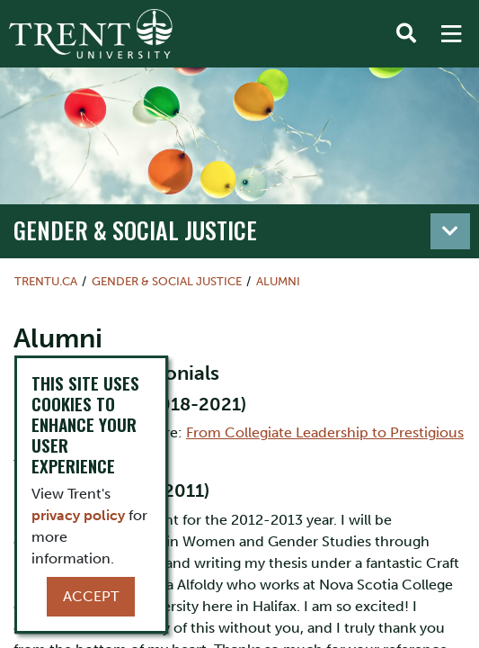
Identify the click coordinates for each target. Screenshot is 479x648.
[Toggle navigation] (450, 231)
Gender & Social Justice (135, 230)
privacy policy (78, 515)
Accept (91, 596)
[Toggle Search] (406, 34)
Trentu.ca (45, 281)
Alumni (278, 281)
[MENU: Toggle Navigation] (451, 34)
